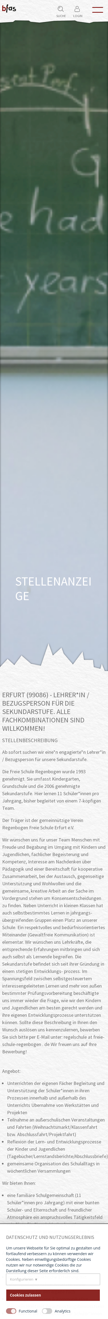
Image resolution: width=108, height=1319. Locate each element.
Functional (28, 1311)
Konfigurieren (21, 1279)
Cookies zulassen (25, 1295)
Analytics (62, 1311)
